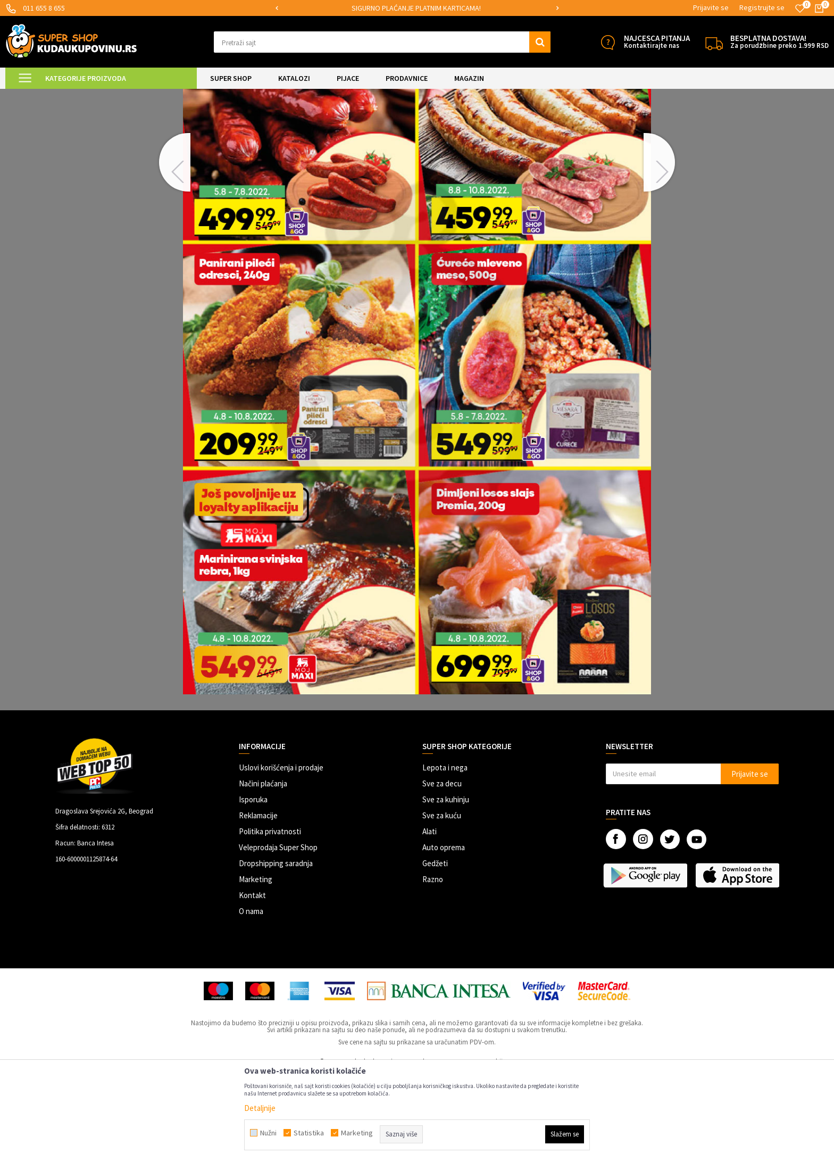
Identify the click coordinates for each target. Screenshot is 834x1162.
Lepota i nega (445, 856)
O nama (251, 1000)
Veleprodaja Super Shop (278, 936)
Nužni (268, 1132)
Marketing (255, 968)
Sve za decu (442, 872)
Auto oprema (443, 936)
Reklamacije (258, 904)
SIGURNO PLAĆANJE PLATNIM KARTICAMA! (416, 8)
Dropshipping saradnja (276, 952)
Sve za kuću (441, 904)
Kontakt (252, 984)
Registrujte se (762, 7)
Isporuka (253, 888)
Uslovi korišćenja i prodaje (281, 856)
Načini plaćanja (263, 872)
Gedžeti (435, 952)
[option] (417, 8)
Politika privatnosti (270, 920)
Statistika (309, 1132)
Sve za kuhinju (445, 888)
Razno (432, 968)
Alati (429, 920)
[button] (382, 42)
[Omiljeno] (800, 8)
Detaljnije (260, 1108)
